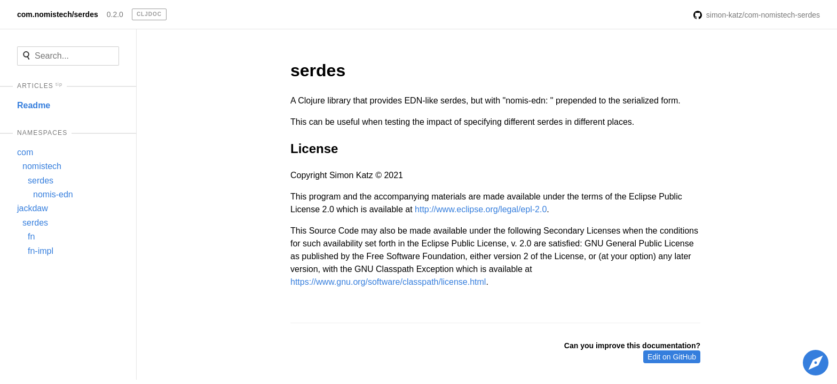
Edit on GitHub (672, 357)
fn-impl (40, 250)
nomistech (41, 166)
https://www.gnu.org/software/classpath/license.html (388, 281)
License (314, 148)
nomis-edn (53, 194)
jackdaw (32, 208)
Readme (33, 105)
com (25, 152)
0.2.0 (115, 14)
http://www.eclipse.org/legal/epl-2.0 (481, 209)
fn (31, 236)
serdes (40, 180)
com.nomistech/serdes (57, 14)
